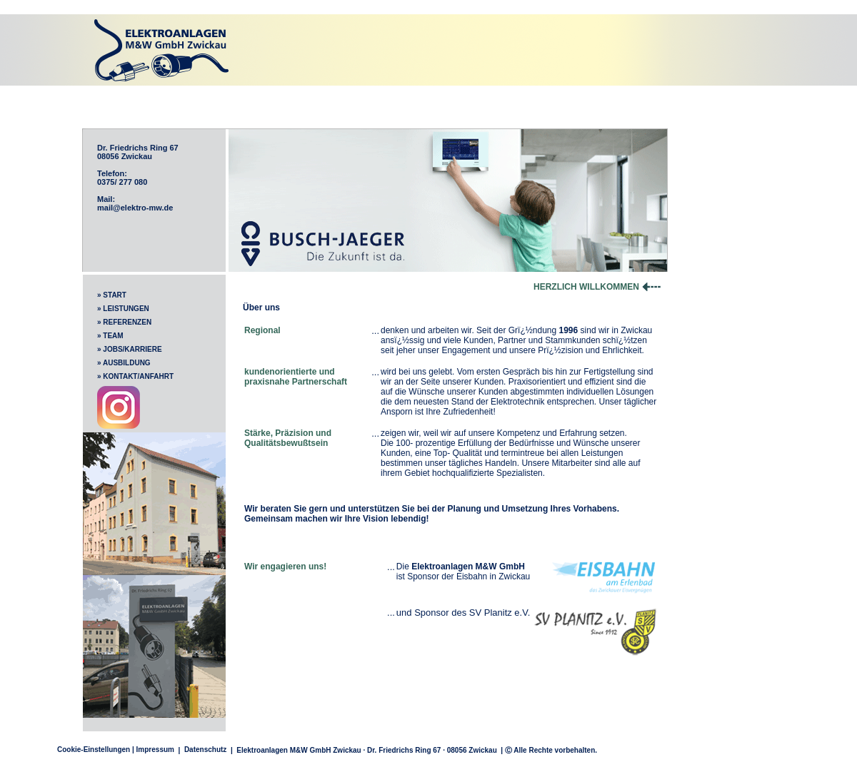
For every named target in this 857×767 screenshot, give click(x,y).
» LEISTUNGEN (123, 309)
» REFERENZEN (124, 322)
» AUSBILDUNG (124, 363)
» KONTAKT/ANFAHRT (135, 376)
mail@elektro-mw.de (135, 207)
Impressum (155, 749)
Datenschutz (205, 749)
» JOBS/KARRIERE (129, 349)
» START (111, 295)
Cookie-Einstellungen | (95, 749)
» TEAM (110, 336)
